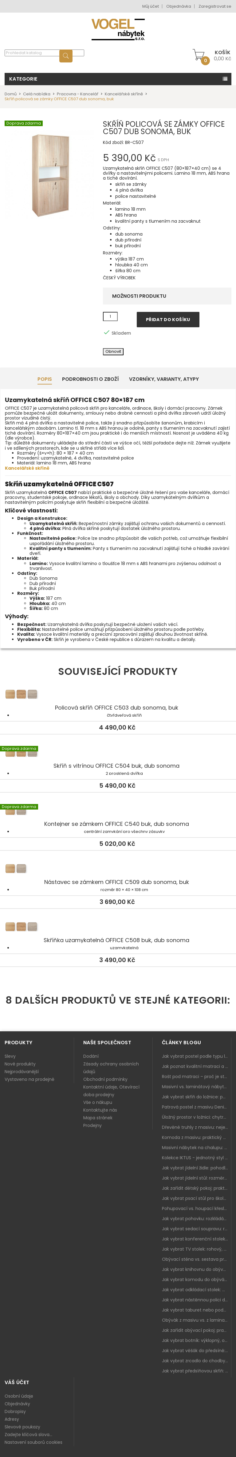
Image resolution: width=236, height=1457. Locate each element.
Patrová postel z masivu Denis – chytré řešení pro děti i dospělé (196, 1107)
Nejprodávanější (22, 1072)
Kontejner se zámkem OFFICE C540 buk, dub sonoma (118, 811)
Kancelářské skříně (27, 468)
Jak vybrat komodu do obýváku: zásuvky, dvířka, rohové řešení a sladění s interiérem (196, 1279)
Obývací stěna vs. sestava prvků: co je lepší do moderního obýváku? (196, 1259)
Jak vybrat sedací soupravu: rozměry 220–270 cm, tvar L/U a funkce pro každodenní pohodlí (196, 1229)
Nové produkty (20, 1064)
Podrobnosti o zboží (90, 379)
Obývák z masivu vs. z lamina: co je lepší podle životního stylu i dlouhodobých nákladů (196, 1320)
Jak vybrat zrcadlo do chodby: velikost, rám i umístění (196, 1361)
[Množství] (110, 316)
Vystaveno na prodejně (29, 1079)
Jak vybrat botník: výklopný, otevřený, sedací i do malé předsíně (196, 1340)
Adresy (12, 1419)
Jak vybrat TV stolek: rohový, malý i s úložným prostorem (196, 1249)
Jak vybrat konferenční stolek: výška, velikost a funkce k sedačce (196, 1239)
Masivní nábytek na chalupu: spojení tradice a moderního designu (196, 1148)
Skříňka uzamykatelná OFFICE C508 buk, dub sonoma (118, 927)
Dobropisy (15, 1411)
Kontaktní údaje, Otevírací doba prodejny (111, 1091)
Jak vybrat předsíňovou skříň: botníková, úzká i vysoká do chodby (196, 1371)
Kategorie (23, 78)
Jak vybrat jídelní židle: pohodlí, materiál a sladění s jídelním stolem (196, 1168)
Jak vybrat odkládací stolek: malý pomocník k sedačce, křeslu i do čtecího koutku (196, 1290)
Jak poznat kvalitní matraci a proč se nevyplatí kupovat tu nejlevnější (196, 1066)
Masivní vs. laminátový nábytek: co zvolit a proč (196, 1087)
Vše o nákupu (97, 1102)
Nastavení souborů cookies (33, 1442)
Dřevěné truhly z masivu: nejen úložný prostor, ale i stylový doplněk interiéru (196, 1127)
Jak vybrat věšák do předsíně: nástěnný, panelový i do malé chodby (196, 1351)
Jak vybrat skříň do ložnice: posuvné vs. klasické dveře (196, 1097)
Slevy (10, 1056)
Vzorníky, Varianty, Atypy (164, 379)
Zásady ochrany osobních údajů (111, 1068)
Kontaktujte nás (100, 1110)
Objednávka (178, 6)
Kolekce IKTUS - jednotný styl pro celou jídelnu (196, 1158)
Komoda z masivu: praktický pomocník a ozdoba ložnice (196, 1137)
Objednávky (17, 1404)
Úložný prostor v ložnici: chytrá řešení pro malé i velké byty (196, 1117)
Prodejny (92, 1125)
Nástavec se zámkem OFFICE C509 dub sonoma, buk (118, 869)
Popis (44, 379)
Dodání (91, 1056)
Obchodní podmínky (105, 1079)
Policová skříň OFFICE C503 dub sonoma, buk (118, 695)
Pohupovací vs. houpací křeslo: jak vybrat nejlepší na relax (196, 1208)
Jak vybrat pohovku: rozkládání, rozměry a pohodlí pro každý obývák (196, 1219)
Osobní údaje (19, 1396)
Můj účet (150, 6)
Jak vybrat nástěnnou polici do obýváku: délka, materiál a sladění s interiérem (196, 1300)
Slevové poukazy (22, 1427)
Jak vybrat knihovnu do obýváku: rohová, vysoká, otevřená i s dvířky (196, 1269)
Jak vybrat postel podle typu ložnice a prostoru (196, 1056)
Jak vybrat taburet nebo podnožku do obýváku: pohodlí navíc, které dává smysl (196, 1310)
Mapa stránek (97, 1118)
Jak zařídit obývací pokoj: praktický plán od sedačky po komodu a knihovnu (196, 1330)
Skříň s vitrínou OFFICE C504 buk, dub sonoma (118, 753)
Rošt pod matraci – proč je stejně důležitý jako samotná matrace (196, 1076)
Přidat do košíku (168, 319)
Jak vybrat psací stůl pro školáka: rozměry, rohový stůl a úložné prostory (196, 1198)
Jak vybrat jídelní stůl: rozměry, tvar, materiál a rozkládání (196, 1178)
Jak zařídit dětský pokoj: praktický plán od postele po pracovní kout (196, 1188)
